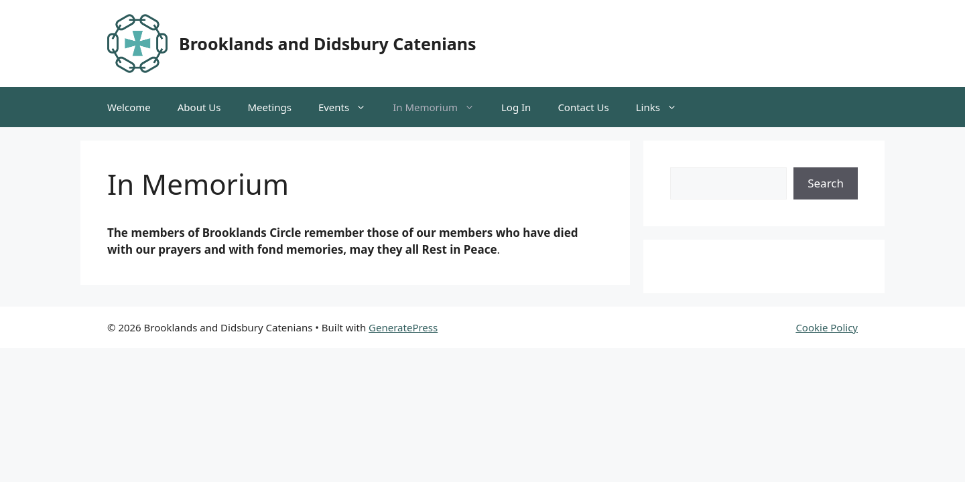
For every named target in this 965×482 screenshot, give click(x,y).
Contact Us (583, 107)
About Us (199, 107)
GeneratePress (403, 327)
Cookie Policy (826, 327)
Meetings (269, 107)
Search (826, 183)
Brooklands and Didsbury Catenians (327, 43)
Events (348, 107)
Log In (516, 107)
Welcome (129, 107)
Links (663, 107)
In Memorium (440, 107)
